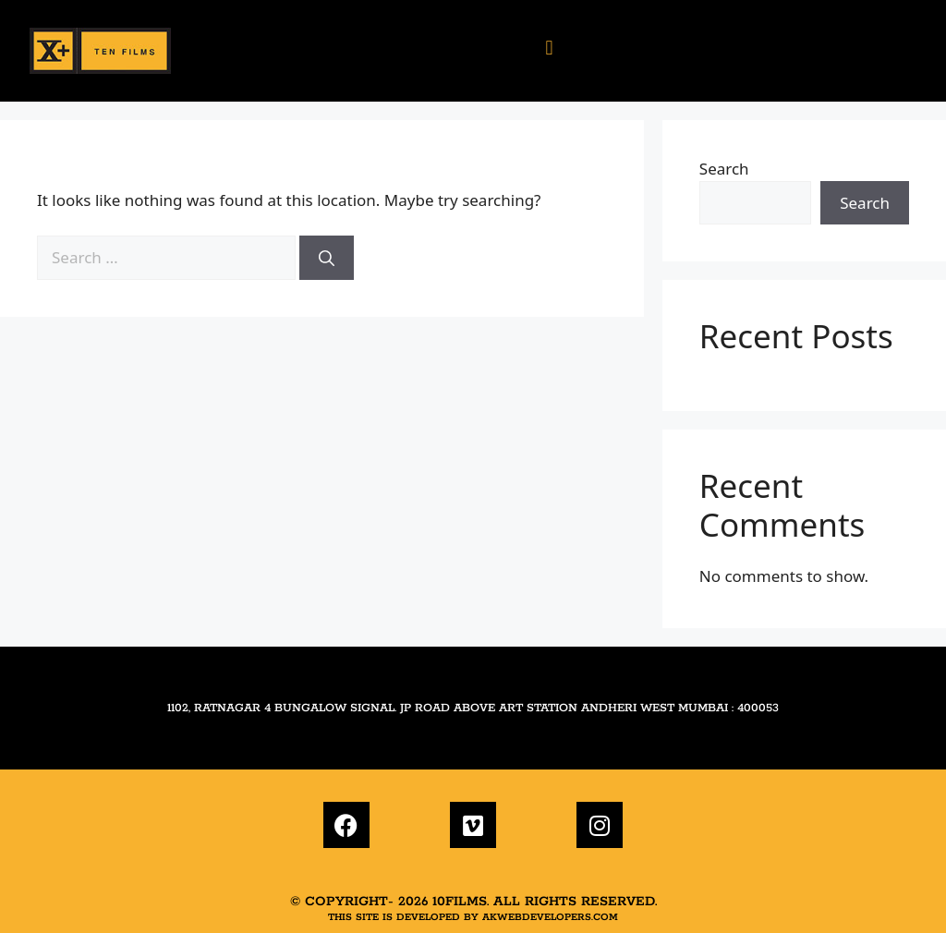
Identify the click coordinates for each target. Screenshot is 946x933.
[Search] (326, 258)
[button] (549, 46)
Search (724, 168)
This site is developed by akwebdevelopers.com (473, 917)
